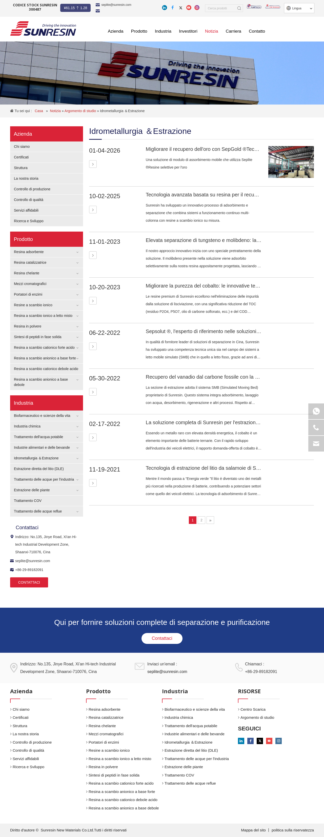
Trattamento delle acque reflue (38, 511)
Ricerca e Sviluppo (29, 221)
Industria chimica (27, 426)
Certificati (21, 157)
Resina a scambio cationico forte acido (44, 347)
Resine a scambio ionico (33, 305)
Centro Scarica (253, 709)
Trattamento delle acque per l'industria (44, 479)
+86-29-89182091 (26, 570)
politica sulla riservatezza (293, 830)
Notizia (56, 111)
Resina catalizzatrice (30, 262)
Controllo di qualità (28, 200)
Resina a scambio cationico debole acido (46, 369)
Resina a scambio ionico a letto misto (43, 316)
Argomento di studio (81, 111)
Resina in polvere (27, 326)
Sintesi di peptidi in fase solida (38, 337)
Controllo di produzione (32, 189)
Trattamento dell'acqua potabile (38, 437)
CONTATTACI (29, 582)
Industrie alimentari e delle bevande (42, 447)
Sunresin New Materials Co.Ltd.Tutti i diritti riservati (84, 830)
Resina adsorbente (29, 252)
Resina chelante (26, 273)
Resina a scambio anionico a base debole (124, 808)
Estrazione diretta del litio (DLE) (39, 469)
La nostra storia (26, 178)
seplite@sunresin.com (116, 5)
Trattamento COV (28, 501)
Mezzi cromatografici (30, 284)
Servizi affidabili (26, 210)
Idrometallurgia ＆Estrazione (122, 111)
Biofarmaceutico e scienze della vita (42, 416)
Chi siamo (22, 147)
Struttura (21, 168)
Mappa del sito (254, 830)
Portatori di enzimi (28, 294)
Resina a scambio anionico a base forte (45, 358)
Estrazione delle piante (32, 490)
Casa (39, 111)
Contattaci (162, 638)
